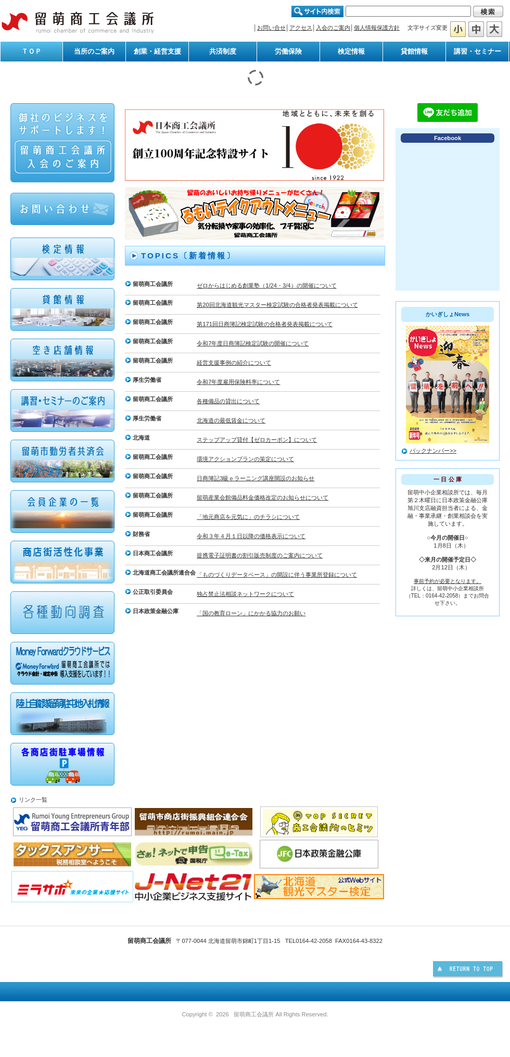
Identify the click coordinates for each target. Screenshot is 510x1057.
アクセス (300, 27)
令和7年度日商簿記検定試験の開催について (253, 343)
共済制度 (222, 51)
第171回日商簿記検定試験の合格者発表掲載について (265, 324)
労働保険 (288, 51)
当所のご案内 (94, 51)
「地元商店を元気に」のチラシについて (248, 517)
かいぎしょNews (447, 314)
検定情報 (351, 51)
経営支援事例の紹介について (234, 362)
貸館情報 (414, 51)
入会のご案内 (333, 27)
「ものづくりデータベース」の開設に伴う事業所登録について (277, 574)
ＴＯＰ (31, 51)
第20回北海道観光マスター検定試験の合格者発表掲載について (277, 305)
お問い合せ (271, 27)
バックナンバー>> (433, 450)
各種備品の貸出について (228, 401)
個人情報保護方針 (377, 27)
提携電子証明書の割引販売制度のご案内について (260, 555)
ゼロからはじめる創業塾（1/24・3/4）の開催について (266, 285)
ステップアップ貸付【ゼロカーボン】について (257, 440)
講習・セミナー (477, 51)
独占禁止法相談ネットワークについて (245, 594)
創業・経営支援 (157, 51)
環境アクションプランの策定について (245, 459)
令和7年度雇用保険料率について (238, 382)
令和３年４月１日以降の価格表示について (251, 536)
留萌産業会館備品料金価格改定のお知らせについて (262, 497)
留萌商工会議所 (78, 21)
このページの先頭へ (469, 970)
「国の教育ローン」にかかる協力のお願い (251, 613)
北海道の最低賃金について (231, 420)
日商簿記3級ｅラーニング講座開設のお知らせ (255, 478)
